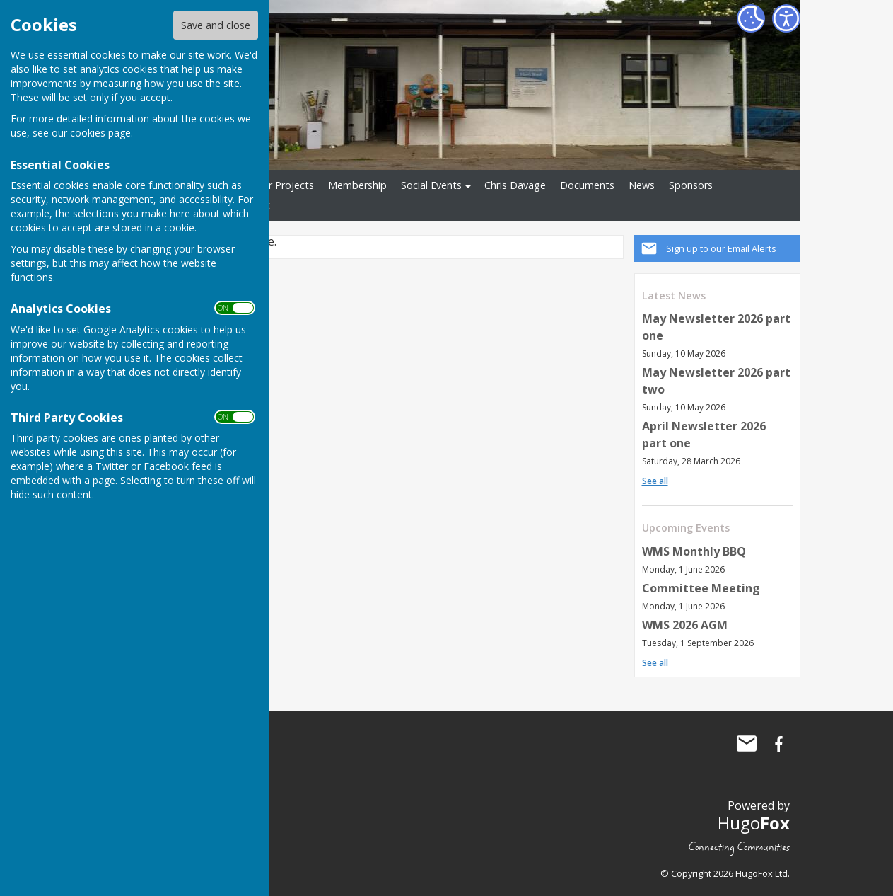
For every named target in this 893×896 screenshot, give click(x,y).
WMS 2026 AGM (685, 625)
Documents (587, 185)
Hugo (754, 822)
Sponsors (691, 185)
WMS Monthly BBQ (694, 551)
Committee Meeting (701, 588)
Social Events (431, 185)
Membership (357, 185)
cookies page (100, 132)
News (642, 185)
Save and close (215, 25)
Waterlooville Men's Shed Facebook (779, 743)
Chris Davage (515, 185)
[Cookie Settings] (751, 18)
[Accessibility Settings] (786, 18)
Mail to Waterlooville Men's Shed (746, 743)
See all (655, 481)
